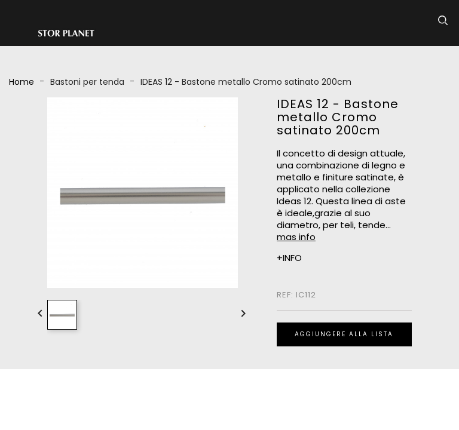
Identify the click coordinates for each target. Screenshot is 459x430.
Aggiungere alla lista (344, 334)
